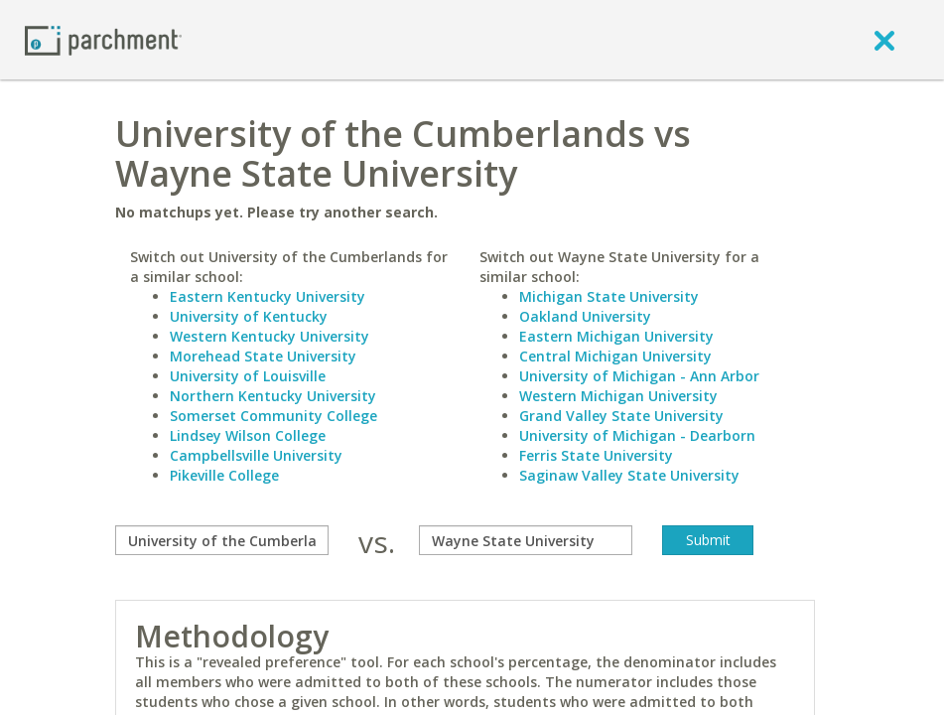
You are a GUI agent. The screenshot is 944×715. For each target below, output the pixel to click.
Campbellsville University (256, 455)
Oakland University (585, 316)
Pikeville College (224, 475)
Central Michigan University (615, 356)
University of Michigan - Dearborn (637, 435)
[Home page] (103, 39)
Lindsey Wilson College (248, 435)
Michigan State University (609, 296)
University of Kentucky (249, 316)
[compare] (222, 540)
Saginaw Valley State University (629, 475)
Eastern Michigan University (616, 336)
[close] (884, 40)
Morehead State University (263, 356)
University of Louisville (248, 375)
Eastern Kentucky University (267, 296)
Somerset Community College (273, 415)
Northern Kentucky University (273, 395)
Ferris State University (596, 455)
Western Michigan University (618, 395)
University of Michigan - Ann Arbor (639, 375)
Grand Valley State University (621, 415)
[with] (525, 540)
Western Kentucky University (269, 336)
